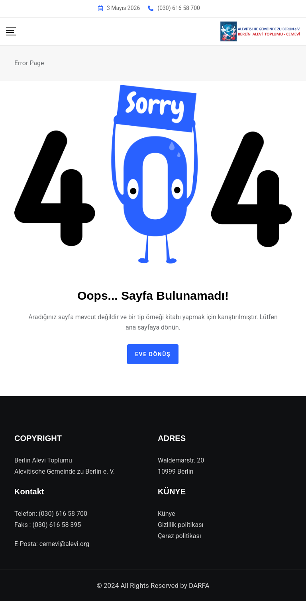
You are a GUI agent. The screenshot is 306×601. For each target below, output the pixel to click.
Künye (166, 513)
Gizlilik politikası (180, 525)
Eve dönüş (153, 354)
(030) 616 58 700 (178, 8)
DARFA (199, 585)
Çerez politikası (179, 536)
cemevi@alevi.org (64, 544)
